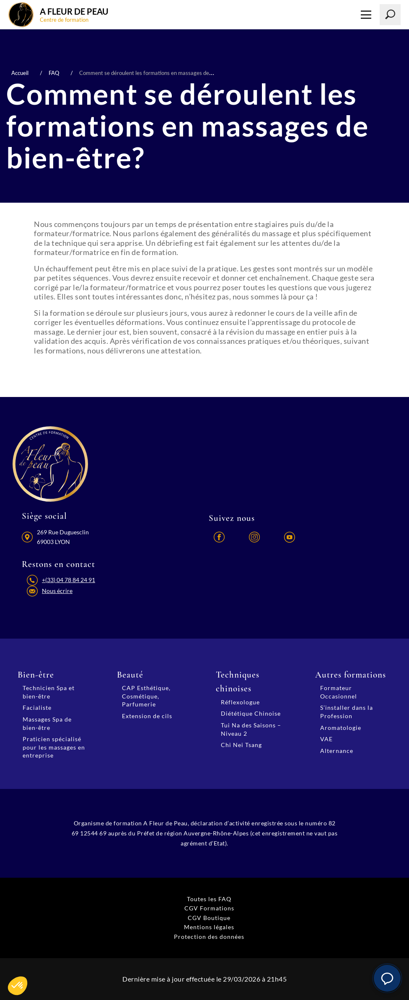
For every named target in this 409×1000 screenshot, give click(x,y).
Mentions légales (209, 926)
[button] (387, 978)
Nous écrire (57, 590)
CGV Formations (209, 908)
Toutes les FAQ (209, 898)
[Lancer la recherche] (390, 14)
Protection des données (209, 936)
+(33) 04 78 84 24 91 (68, 579)
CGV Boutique (209, 917)
